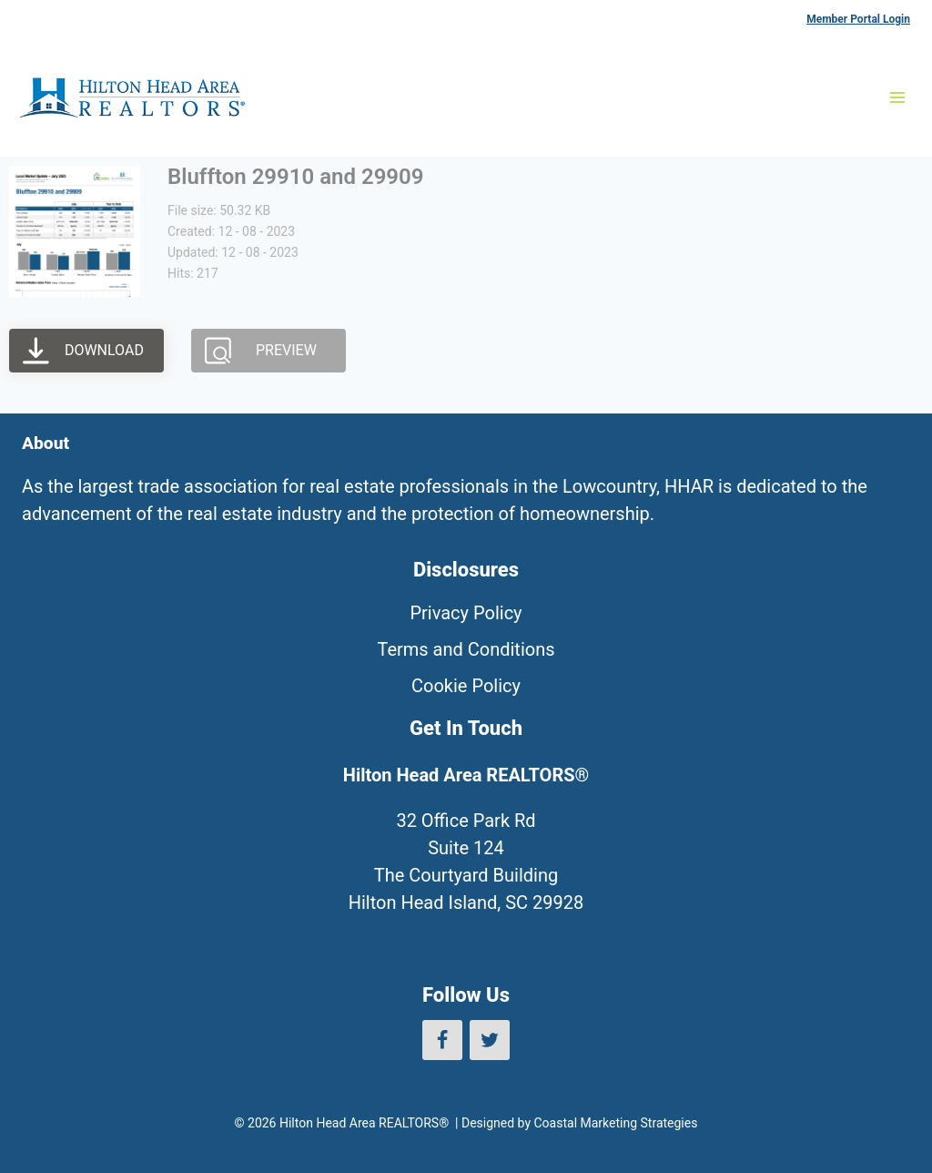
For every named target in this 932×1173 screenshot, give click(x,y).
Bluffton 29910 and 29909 (295, 176)
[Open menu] (897, 97)
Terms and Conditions (465, 649)
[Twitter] (490, 1040)
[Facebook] (442, 1040)
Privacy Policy (466, 613)
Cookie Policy (466, 686)
